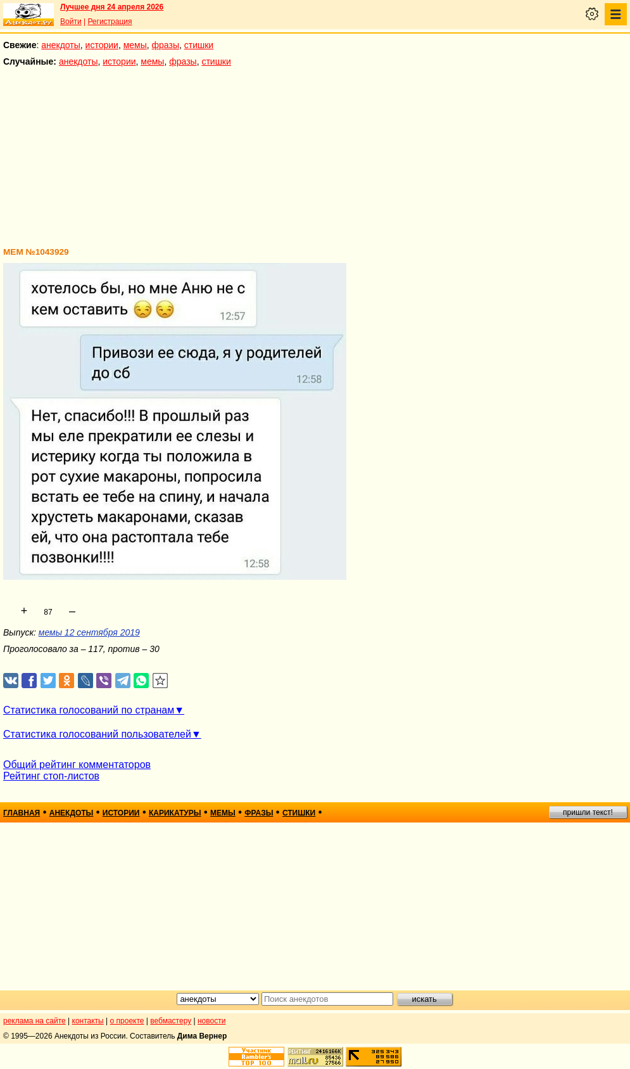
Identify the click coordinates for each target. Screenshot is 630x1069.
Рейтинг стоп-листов (51, 776)
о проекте (127, 1020)
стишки (198, 45)
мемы (135, 45)
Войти (71, 21)
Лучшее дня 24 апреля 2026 (111, 7)
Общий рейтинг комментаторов (77, 764)
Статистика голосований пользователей (97, 734)
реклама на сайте (34, 1020)
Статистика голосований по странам (88, 710)
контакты (88, 1020)
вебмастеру (170, 1020)
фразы (165, 45)
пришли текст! (588, 812)
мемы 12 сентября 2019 (89, 632)
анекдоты (60, 45)
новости (211, 1020)
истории (101, 45)
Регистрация (109, 21)
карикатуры (175, 813)
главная (21, 813)
